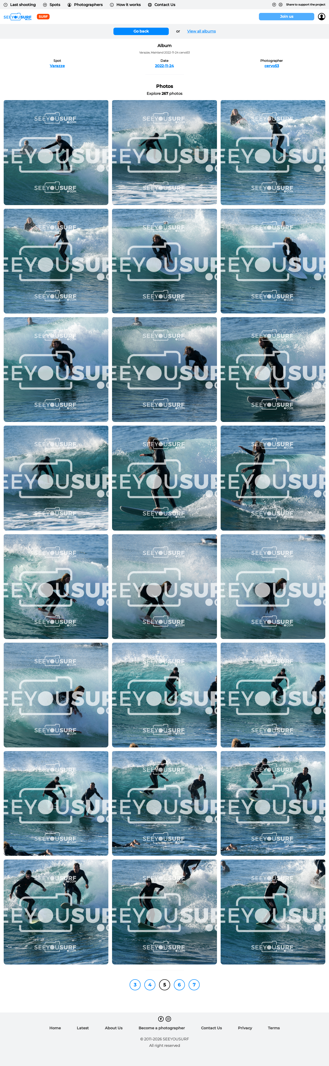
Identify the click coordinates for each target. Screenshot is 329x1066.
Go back (141, 31)
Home (55, 1028)
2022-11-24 (164, 66)
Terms (274, 1028)
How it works (125, 5)
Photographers (85, 5)
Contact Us (161, 5)
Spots (51, 5)
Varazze (57, 66)
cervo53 (271, 66)
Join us (286, 16)
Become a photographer (162, 1028)
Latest (83, 1028)
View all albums (201, 31)
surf (43, 17)
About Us (113, 1028)
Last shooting (20, 5)
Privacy (245, 1028)
